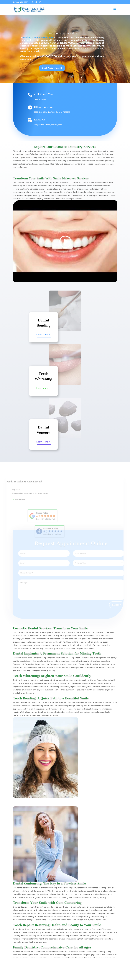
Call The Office (43, 94)
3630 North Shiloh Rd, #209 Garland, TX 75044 (52, 112)
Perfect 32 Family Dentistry (38, 37)
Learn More (42, 334)
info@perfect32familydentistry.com (48, 125)
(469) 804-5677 (40, 99)
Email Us (39, 119)
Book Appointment (52, 69)
